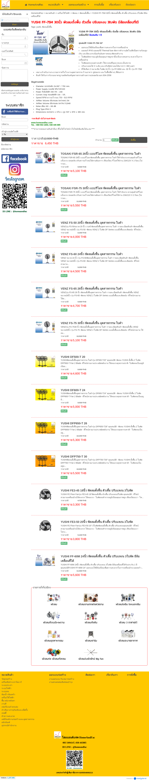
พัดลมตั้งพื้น (85, 13)
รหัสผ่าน (5, 124)
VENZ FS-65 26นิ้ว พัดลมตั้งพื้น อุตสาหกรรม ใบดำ (92, 288)
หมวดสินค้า (50, 13)
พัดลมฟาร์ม (91, 641)
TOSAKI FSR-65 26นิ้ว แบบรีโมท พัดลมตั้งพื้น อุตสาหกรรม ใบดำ (101, 153)
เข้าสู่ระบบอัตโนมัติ (9, 131)
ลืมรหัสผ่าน (6, 144)
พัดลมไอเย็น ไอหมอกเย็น (128, 605)
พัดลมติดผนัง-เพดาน (53, 623)
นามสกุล (5, 43)
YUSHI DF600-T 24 (73, 390)
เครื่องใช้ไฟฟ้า (64, 13)
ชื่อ (3, 34)
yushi (38, 27)
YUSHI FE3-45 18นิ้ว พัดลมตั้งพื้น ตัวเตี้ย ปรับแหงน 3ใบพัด (97, 490)
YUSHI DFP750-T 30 (74, 456)
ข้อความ (5, 68)
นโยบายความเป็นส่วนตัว (17, 93)
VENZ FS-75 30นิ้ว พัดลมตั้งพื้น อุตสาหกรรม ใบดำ (92, 323)
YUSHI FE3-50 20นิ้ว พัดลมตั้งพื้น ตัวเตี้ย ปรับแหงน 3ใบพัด (97, 521)
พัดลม (74, 13)
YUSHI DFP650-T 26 (74, 423)
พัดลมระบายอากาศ (128, 641)
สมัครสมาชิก (6, 149)
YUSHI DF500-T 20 (73, 356)
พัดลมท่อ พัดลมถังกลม (54, 659)
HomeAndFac (37, 13)
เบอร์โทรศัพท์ (7, 51)
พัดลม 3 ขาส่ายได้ (128, 623)
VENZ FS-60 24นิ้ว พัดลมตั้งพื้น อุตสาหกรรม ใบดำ (92, 254)
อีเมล (4, 59)
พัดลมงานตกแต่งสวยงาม (91, 605)
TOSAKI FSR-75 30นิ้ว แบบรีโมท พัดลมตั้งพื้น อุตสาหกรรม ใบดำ (101, 188)
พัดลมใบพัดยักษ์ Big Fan (90, 659)
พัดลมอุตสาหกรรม (53, 641)
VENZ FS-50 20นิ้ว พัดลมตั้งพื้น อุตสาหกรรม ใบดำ (92, 222)
